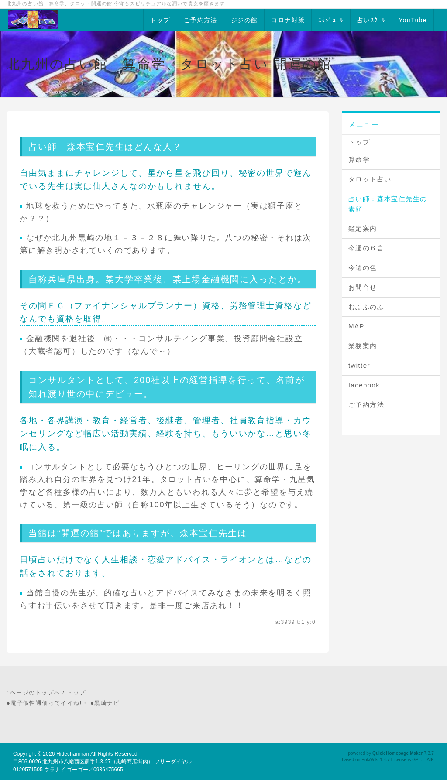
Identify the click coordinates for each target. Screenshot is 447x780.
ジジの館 (244, 20)
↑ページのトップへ (33, 692)
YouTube (413, 20)
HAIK (428, 759)
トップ (160, 20)
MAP (356, 326)
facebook (364, 385)
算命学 (359, 159)
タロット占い (369, 179)
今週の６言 (366, 248)
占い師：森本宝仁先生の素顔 (387, 204)
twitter (359, 365)
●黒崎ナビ (105, 703)
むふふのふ (366, 307)
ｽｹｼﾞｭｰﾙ (330, 20)
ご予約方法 (200, 20)
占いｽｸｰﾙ (371, 20)
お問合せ (362, 287)
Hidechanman (72, 754)
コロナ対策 (288, 20)
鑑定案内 (362, 228)
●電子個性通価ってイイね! (44, 703)
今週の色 (362, 267)
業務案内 (362, 345)
